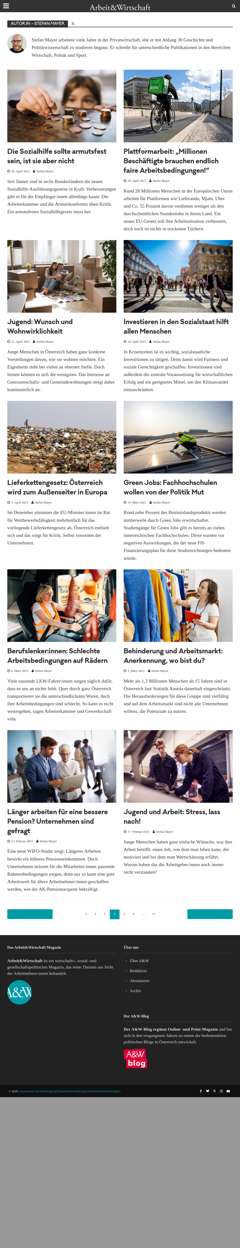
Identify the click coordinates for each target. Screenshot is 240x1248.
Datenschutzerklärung (72, 1129)
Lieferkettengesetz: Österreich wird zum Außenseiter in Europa (49, 502)
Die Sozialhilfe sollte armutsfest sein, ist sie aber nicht (57, 161)
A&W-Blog (141, 1066)
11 (158, 951)
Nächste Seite (209, 951)
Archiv (136, 1028)
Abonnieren (140, 1018)
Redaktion (138, 1008)
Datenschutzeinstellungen (104, 1129)
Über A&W (140, 998)
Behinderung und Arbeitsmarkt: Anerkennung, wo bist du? (177, 680)
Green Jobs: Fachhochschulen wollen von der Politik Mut (177, 502)
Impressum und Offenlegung (38, 1129)
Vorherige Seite (32, 951)
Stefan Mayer (44, 181)
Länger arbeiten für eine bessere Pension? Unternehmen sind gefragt (56, 860)
